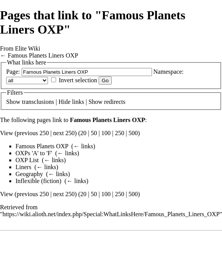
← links (83, 146)
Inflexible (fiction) (38, 181)
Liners (23, 167)
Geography (29, 174)
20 (83, 133)
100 (106, 133)
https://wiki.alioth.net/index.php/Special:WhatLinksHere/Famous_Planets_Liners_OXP (111, 214)
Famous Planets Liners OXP (43, 55)
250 (119, 133)
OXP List (27, 160)
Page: (13, 71)
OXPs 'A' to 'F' (33, 153)
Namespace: (169, 71)
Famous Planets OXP (41, 146)
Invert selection (78, 80)
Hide (64, 101)
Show (13, 101)
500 (133, 133)
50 (94, 133)
